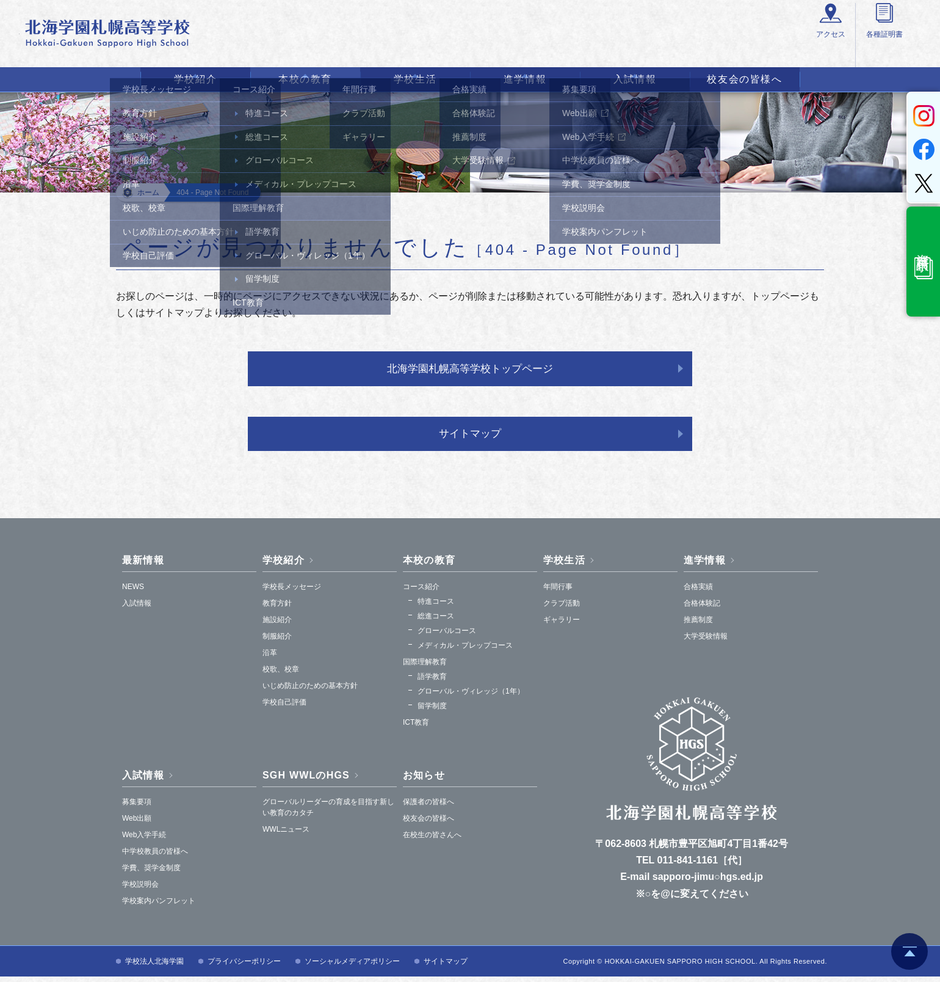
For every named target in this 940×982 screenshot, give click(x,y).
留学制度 (432, 711)
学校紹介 (195, 79)
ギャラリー (561, 625)
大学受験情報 (706, 641)
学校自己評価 (284, 707)
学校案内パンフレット (158, 906)
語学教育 (432, 682)
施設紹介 (277, 625)
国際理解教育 (425, 667)
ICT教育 (416, 728)
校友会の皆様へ (744, 79)
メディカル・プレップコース (465, 651)
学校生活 (415, 79)
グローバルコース (447, 636)
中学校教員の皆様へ (155, 856)
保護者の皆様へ (428, 807)
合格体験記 (702, 608)
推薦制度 (698, 625)
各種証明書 (735, 49)
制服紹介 (277, 641)
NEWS (133, 592)
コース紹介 (421, 592)
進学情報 (525, 79)
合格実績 (698, 592)
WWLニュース (285, 834)
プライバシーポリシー (244, 966)
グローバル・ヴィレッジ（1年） (471, 696)
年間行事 (558, 592)
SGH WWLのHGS (306, 780)
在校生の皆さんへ (432, 840)
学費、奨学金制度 (151, 873)
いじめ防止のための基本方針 (310, 691)
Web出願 (136, 823)
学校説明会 (140, 889)
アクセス (666, 49)
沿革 (269, 658)
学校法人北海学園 (154, 966)
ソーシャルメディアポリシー (352, 966)
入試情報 (634, 79)
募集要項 (136, 807)
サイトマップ (470, 437)
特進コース (436, 607)
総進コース (436, 621)
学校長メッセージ (291, 592)
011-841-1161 (687, 865)
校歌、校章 (280, 674)
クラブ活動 (561, 608)
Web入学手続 (144, 840)
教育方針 (277, 608)
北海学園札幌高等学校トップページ (470, 370)
